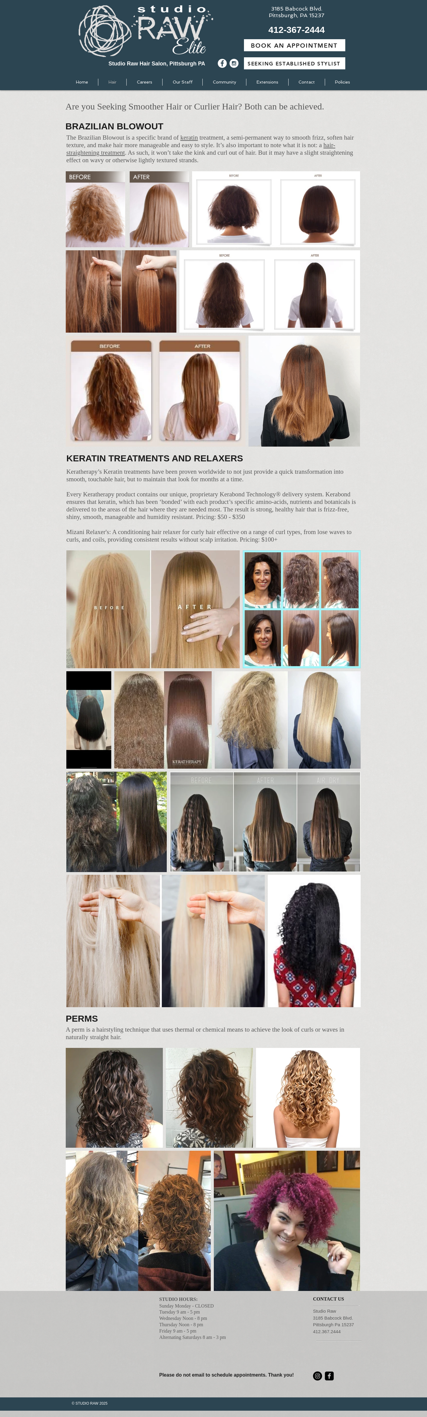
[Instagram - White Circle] (234, 63)
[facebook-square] (329, 1376)
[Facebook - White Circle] (222, 63)
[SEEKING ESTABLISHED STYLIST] (294, 63)
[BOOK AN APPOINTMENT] (294, 45)
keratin (189, 137)
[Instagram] (317, 1376)
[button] (296, 29)
